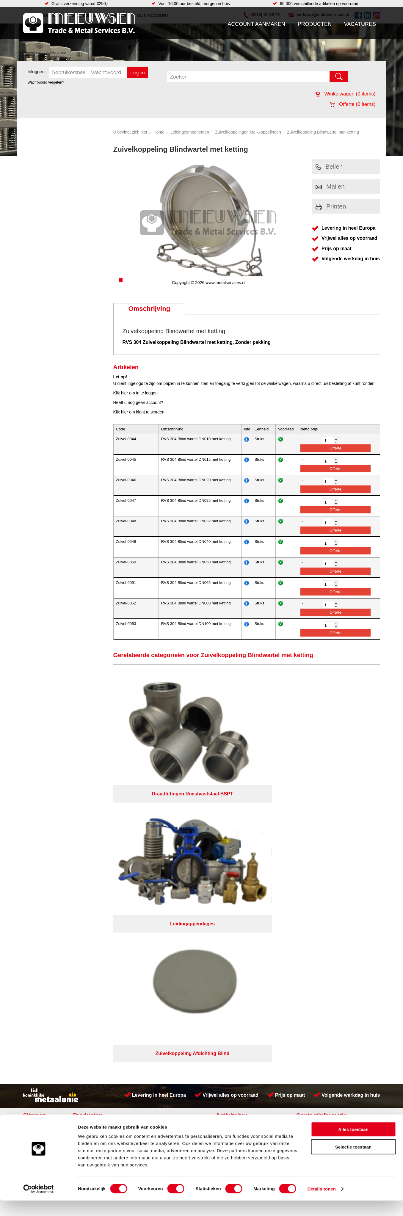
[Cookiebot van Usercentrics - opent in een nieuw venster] (38, 1204)
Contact (33, 846)
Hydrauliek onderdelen (98, 828)
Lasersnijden (230, 822)
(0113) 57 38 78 (333, 826)
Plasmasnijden (232, 828)
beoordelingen (270, 886)
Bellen (329, 166)
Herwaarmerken (234, 846)
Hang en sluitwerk (154, 822)
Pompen (146, 840)
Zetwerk (226, 834)
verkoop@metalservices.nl (342, 831)
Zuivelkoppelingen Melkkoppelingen (248, 132)
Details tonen (321, 1204)
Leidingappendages (156, 828)
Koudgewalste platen (238, 840)
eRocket (259, 878)
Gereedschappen (154, 846)
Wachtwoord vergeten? (46, 82)
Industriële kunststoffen (98, 857)
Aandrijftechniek (92, 816)
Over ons (186, 870)
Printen (331, 206)
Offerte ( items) (352, 104)
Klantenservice (40, 834)
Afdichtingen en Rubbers (161, 816)
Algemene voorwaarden (264, 870)
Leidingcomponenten (189, 132)
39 (254, 886)
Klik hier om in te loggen (135, 393)
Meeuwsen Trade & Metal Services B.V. (134, 870)
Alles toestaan (353, 1144)
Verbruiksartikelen (93, 846)
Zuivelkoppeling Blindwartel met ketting (323, 132)
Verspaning (229, 857)
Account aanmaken (256, 24)
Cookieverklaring (310, 870)
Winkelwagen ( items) (345, 94)
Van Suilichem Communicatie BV (183, 878)
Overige (145, 857)
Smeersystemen (92, 852)
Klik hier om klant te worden (138, 412)
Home (158, 132)
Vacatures (360, 24)
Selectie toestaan (353, 1162)
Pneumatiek (88, 840)
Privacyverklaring (217, 870)
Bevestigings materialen (99, 822)
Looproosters (150, 834)
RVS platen (229, 852)
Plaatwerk (228, 816)
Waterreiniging (151, 852)
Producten (315, 24)
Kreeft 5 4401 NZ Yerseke (342, 821)
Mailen (330, 186)
